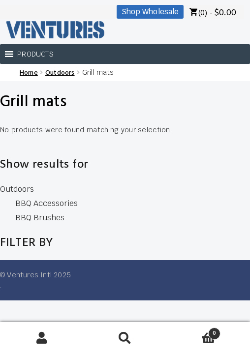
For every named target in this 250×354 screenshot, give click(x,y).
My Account (41, 338)
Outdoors (60, 73)
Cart (193, 331)
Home (29, 73)
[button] (35, 54)
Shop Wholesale (150, 11)
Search (124, 338)
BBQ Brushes (39, 217)
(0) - (217, 13)
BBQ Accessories (46, 203)
